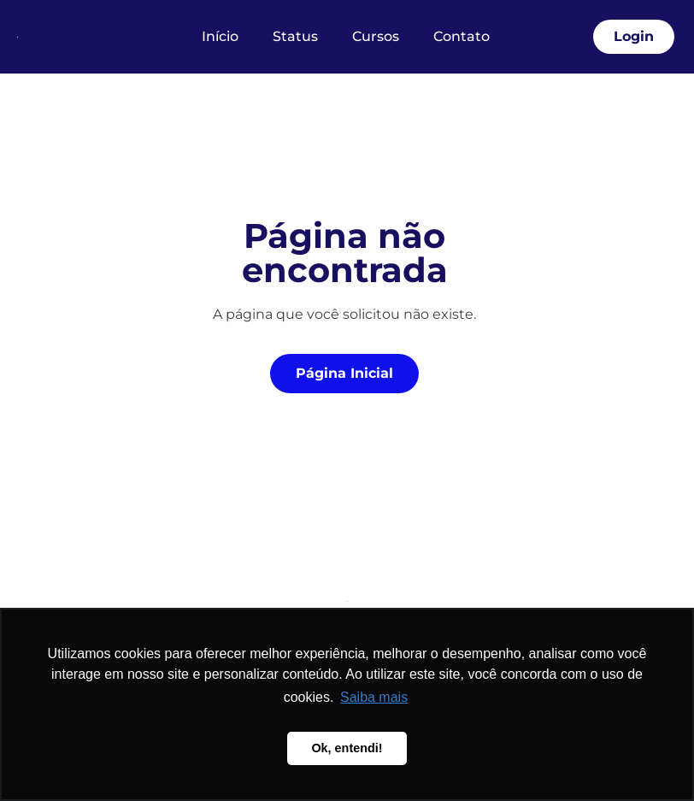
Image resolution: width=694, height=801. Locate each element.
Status (295, 36)
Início (220, 36)
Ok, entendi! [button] (346, 748)
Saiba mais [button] (374, 697)
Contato (461, 36)
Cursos (375, 36)
